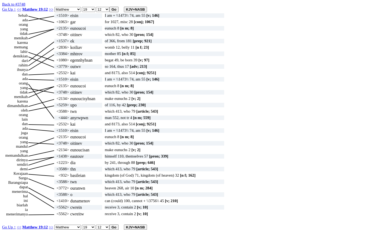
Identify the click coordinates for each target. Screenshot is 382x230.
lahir (24, 51)
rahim (23, 65)
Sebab (23, 15)
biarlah (22, 205)
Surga (23, 178)
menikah (21, 38)
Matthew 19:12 (35, 9)
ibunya (22, 69)
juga (24, 133)
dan (25, 74)
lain (25, 119)
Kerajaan (21, 173)
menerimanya (17, 214)
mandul (22, 146)
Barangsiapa (18, 182)
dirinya (22, 160)
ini (26, 200)
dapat (23, 187)
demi (24, 169)
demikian (20, 56)
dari (25, 60)
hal (25, 196)
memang (21, 47)
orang (23, 24)
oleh (24, 110)
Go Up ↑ (9, 9)
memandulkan (16, 155)
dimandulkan (17, 106)
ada (25, 20)
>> (51, 9)
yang (24, 29)
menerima (20, 191)
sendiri (22, 164)
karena (22, 42)
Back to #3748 (13, 4)
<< (19, 9)
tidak (24, 33)
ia (26, 209)
